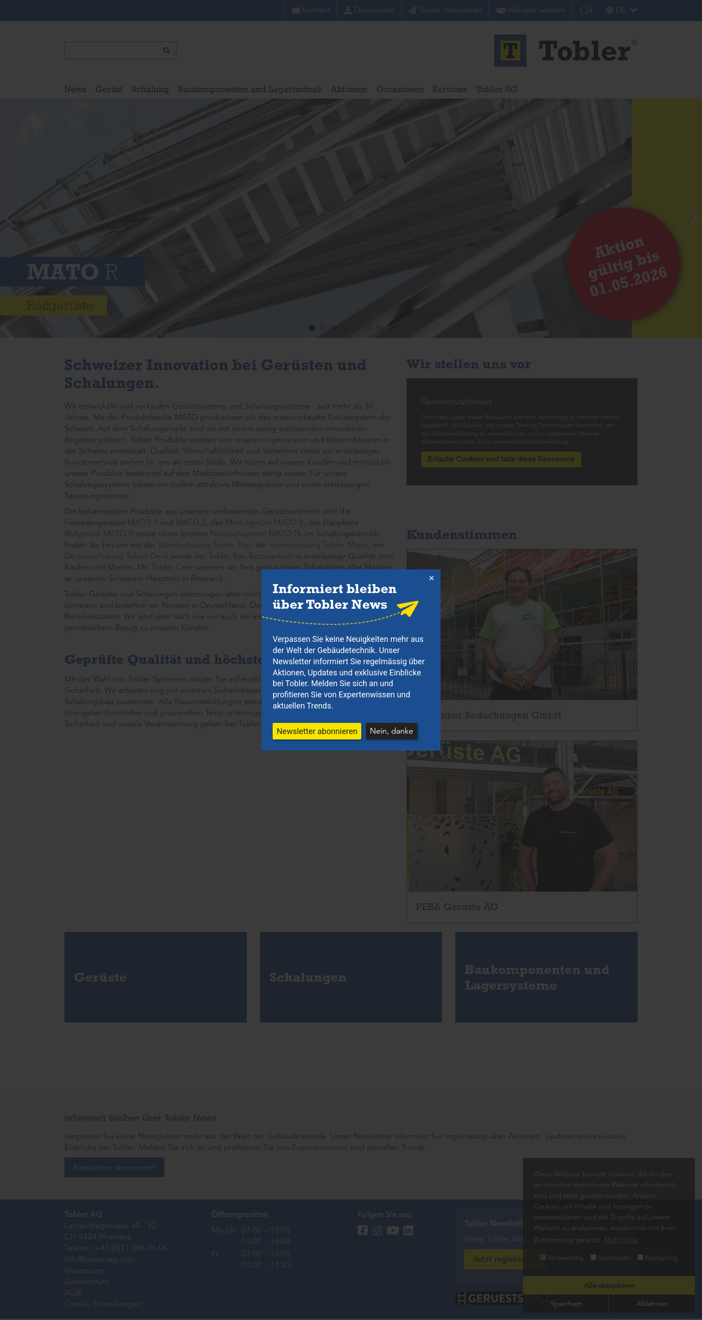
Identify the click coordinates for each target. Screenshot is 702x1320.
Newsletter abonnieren (317, 731)
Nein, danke (391, 731)
